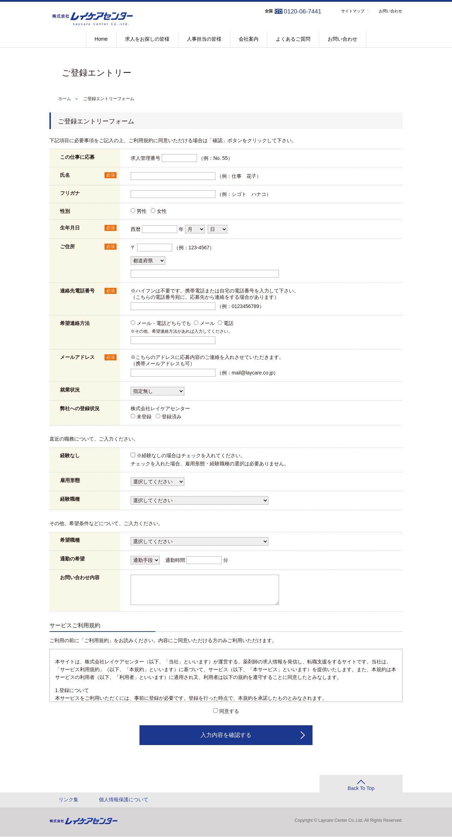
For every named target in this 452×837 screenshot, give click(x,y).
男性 (142, 211)
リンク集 (68, 800)
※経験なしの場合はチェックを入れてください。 (191, 456)
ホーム (64, 99)
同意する (229, 711)
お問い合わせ (390, 11)
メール (207, 323)
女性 (162, 211)
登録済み (172, 417)
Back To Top (361, 788)
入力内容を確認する (226, 735)
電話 (228, 323)
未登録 (144, 417)
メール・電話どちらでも (164, 323)
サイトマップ (352, 11)
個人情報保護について (123, 800)
